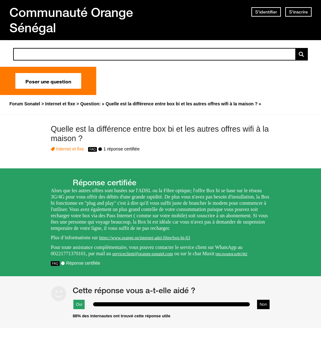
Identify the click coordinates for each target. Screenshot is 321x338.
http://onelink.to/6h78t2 (231, 254)
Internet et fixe (70, 148)
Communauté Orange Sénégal (71, 19)
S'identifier (266, 12)
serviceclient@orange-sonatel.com (142, 253)
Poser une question (48, 81)
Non (263, 304)
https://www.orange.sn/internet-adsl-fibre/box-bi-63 (144, 237)
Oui (79, 304)
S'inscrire (298, 12)
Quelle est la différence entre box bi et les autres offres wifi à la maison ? (160, 133)
